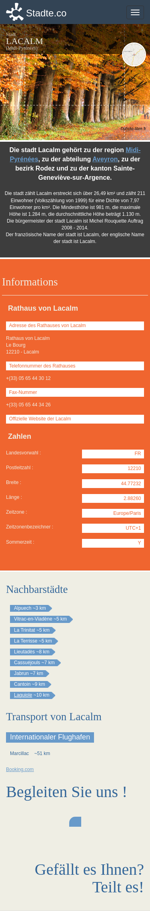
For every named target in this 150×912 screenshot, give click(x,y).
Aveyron (105, 159)
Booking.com (20, 769)
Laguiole (23, 695)
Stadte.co (46, 13)
